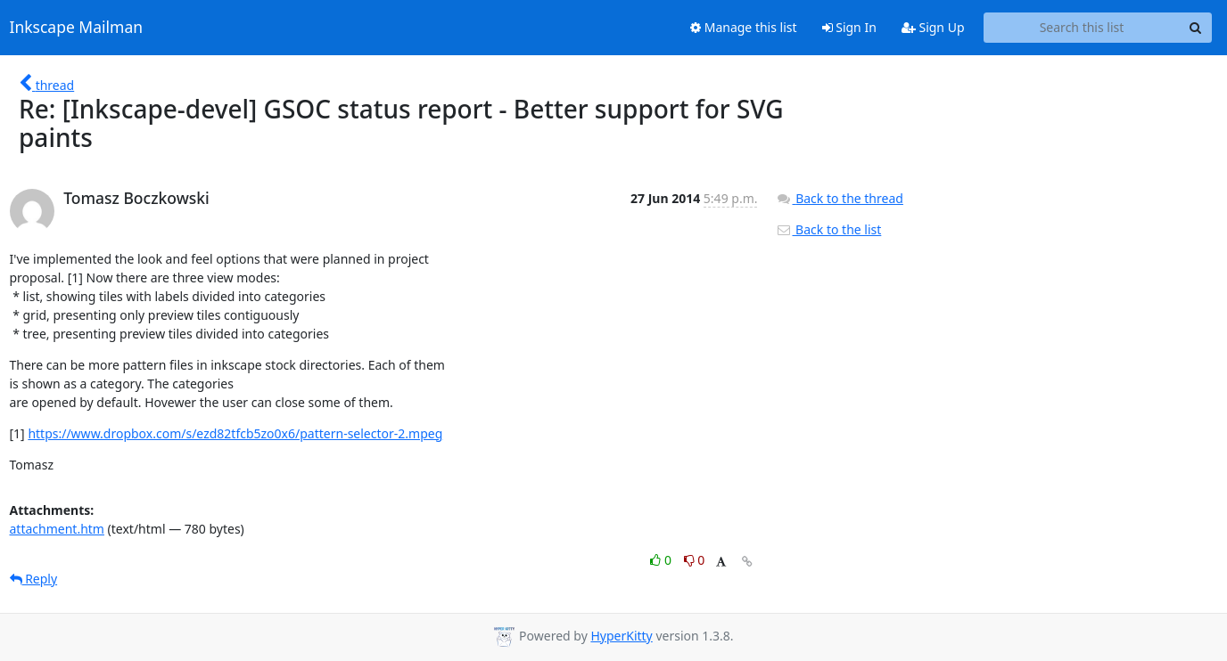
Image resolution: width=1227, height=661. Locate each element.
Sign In (849, 27)
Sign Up (933, 27)
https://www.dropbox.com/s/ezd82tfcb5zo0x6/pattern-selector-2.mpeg (235, 433)
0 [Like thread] (662, 559)
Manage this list (743, 27)
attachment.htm (57, 528)
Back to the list (828, 229)
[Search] (1196, 27)
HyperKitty (621, 635)
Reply (34, 578)
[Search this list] (1082, 27)
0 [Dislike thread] (694, 559)
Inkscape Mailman (77, 27)
